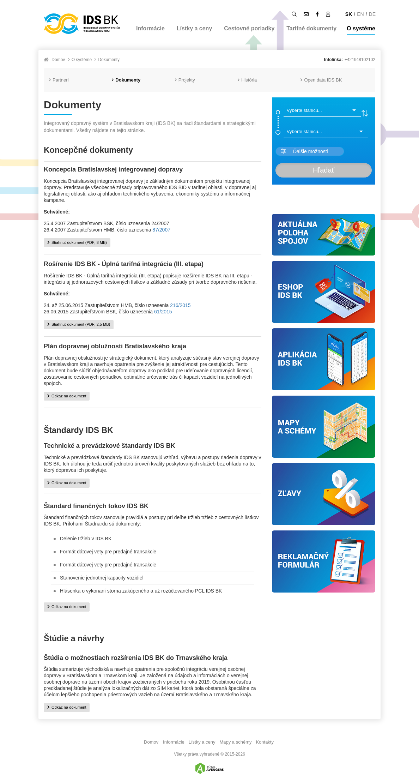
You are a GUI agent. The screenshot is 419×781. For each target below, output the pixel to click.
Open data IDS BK (321, 80)
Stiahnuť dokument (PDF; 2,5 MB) (78, 324)
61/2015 (163, 311)
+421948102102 (360, 59)
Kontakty (265, 742)
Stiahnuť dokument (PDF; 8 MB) (77, 242)
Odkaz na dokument (66, 396)
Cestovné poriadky (249, 28)
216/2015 (180, 305)
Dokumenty (109, 59)
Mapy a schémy (235, 742)
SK (348, 14)
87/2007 (161, 230)
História (247, 80)
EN (360, 14)
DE (372, 14)
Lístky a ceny (194, 28)
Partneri (59, 80)
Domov (58, 59)
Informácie (150, 28)
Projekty (185, 80)
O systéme (361, 28)
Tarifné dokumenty (311, 28)
